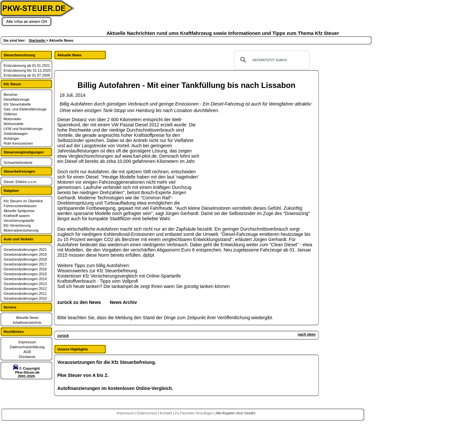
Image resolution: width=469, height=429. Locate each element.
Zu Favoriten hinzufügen (194, 413)
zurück (63, 335)
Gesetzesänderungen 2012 (25, 289)
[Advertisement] (249, 157)
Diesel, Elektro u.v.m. (20, 182)
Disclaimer (27, 357)
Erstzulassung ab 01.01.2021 (27, 65)
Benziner (11, 94)
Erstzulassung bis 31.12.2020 (27, 70)
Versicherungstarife (19, 220)
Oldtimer (10, 114)
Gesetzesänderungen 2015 (25, 274)
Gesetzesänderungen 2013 (25, 284)
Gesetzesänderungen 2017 (25, 264)
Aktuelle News (27, 318)
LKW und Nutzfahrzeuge (23, 129)
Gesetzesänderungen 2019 (25, 254)
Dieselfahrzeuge (17, 99)
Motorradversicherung (21, 230)
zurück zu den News (79, 302)
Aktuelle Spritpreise (19, 211)
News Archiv (123, 302)
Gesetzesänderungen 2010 (25, 298)
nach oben (307, 334)
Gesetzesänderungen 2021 (25, 249)
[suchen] (270, 60)
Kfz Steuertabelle (17, 104)
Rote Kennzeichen (18, 143)
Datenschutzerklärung (27, 347)
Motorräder (12, 119)
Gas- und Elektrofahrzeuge (25, 109)
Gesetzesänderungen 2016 (25, 269)
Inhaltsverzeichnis (27, 322)
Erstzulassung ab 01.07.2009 (27, 75)
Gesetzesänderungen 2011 (25, 293)
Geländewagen (16, 134)
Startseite (37, 40)
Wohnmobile (13, 124)
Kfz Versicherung (17, 225)
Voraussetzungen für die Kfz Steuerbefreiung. (106, 362)
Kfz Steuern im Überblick (23, 201)
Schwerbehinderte (18, 162)
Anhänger (11, 138)
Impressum (27, 342)
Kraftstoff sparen (17, 216)
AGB (27, 352)
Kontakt (166, 413)
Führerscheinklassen (20, 206)
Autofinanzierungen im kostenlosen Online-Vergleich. (115, 388)
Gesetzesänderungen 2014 (25, 279)
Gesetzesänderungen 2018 (25, 259)
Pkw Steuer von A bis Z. (83, 375)
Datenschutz (147, 413)
